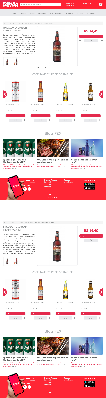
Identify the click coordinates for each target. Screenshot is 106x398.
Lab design (53, 197)
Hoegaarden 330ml (88, 104)
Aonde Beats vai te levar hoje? (84, 161)
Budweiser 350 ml (12, 104)
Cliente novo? (70, 4)
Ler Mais (15, 168)
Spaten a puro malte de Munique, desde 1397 (15, 161)
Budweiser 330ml (37, 104)
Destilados (42, 14)
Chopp (23, 14)
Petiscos (80, 14)
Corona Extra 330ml (64, 104)
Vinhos (32, 14)
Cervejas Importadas (25, 23)
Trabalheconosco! (47, 185)
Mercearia (69, 14)
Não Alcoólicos (56, 14)
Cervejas (12, 23)
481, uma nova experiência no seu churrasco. (52, 161)
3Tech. (59, 195)
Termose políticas (68, 181)
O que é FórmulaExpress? (50, 181)
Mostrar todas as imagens (46, 68)
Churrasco (91, 14)
